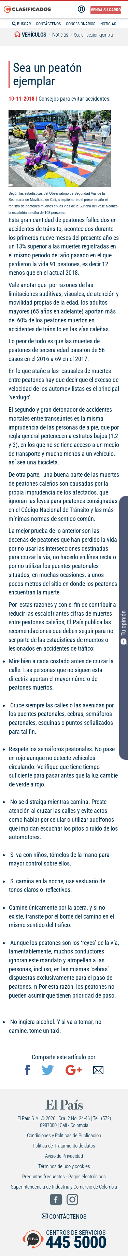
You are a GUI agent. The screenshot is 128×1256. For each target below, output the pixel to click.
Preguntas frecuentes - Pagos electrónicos (64, 1177)
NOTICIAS (108, 24)
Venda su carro (106, 10)
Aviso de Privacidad (64, 1156)
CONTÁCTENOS (48, 24)
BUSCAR (21, 24)
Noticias (60, 34)
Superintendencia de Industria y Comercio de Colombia (64, 1187)
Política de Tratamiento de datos (64, 1146)
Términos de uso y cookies (64, 1166)
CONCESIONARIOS (80, 24)
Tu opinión (123, 627)
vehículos (30, 34)
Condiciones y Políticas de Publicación (64, 1135)
